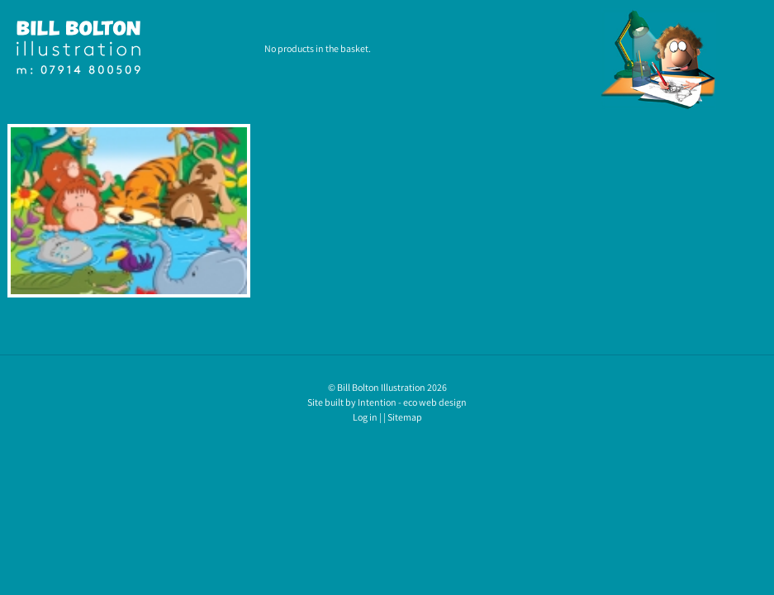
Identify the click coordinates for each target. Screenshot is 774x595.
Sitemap (404, 417)
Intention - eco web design (412, 402)
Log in (365, 417)
